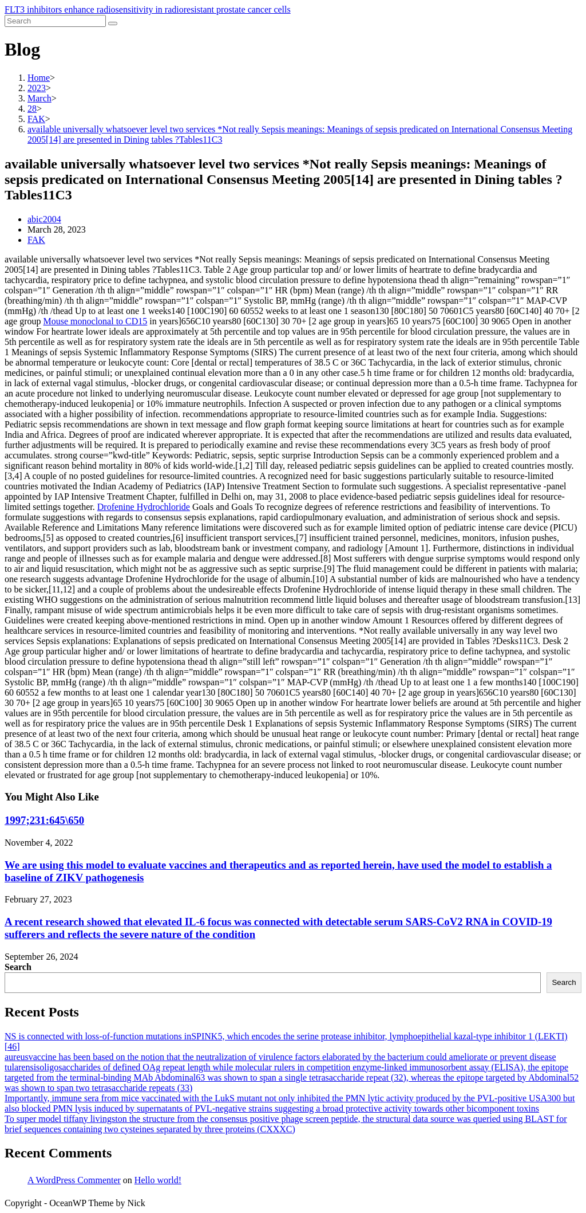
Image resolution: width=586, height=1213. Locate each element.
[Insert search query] (55, 21)
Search (18, 967)
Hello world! (157, 1180)
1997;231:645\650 (44, 820)
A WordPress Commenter (74, 1180)
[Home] (38, 78)
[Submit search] (112, 23)
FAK (36, 240)
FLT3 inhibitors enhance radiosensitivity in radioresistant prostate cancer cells (148, 9)
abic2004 (44, 219)
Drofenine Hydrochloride (143, 507)
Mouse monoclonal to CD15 (95, 321)
